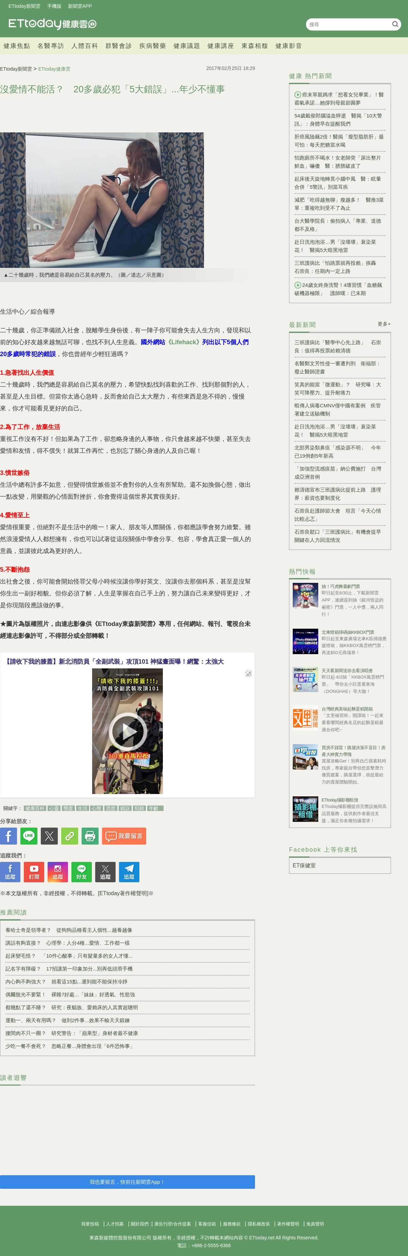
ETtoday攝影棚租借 (340, 799)
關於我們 (140, 1223)
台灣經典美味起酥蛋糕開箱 (347, 709)
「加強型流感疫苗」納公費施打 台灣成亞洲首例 (337, 473)
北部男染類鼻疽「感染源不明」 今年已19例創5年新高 (337, 452)
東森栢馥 (255, 45)
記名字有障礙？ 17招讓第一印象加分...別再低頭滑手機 (69, 969)
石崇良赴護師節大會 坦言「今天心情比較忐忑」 (337, 515)
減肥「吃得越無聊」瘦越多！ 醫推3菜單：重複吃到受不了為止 (339, 204)
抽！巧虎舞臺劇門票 (341, 586)
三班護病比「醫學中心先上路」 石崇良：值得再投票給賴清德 (337, 346)
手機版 (54, 6)
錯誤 (125, 808)
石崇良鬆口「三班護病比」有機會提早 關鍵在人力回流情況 (340, 536)
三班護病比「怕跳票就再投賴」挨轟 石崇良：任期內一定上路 (337, 267)
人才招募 (115, 1223)
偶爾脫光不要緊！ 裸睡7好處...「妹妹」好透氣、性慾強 (70, 994)
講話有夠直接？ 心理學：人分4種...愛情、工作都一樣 (67, 943)
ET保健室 (304, 865)
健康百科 (35, 808)
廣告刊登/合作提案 (172, 1223)
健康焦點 (17, 45)
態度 (68, 808)
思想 (111, 808)
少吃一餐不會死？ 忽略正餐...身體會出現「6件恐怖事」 (70, 1046)
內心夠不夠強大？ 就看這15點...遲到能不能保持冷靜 (66, 981)
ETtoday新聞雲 (24, 6)
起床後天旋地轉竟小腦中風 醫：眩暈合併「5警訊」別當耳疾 (337, 183)
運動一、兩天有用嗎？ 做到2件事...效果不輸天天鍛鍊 (67, 1020)
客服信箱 (207, 1223)
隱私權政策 (259, 1223)
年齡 (153, 808)
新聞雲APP (80, 6)
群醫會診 (119, 45)
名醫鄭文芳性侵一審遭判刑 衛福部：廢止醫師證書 (337, 367)
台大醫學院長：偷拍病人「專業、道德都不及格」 (337, 225)
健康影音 (289, 45)
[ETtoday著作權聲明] (123, 893)
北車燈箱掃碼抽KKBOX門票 (348, 632)
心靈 (54, 808)
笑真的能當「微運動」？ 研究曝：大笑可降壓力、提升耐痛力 (337, 388)
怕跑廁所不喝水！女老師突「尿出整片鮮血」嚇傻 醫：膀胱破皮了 (337, 162)
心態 (96, 808)
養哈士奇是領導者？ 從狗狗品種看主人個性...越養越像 (68, 930)
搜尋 (395, 24)
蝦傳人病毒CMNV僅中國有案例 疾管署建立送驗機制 (337, 410)
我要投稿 (90, 1223)
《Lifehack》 (183, 342)
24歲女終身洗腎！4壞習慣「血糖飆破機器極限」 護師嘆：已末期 (338, 289)
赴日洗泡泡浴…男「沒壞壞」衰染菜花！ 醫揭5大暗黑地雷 (335, 246)
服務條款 (232, 1223)
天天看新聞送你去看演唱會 (347, 670)
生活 (82, 808)
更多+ (384, 324)
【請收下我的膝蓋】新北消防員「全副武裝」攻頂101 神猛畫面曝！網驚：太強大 (114, 661)
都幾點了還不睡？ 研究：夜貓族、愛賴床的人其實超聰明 (71, 1007)
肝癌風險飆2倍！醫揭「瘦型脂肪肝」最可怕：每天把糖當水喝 (339, 141)
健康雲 (52, 24)
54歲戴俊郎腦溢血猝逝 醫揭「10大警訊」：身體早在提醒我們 (338, 120)
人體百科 (85, 45)
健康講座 (221, 45)
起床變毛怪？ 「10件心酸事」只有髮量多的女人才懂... (69, 956)
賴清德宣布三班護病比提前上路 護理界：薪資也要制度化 (337, 494)
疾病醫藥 (153, 45)
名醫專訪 (51, 45)
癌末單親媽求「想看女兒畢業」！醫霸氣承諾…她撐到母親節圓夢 (339, 98)
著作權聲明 (288, 1223)
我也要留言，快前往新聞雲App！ (127, 1182)
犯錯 (139, 808)
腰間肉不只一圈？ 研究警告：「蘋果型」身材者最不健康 (71, 1033)
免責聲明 (315, 1223)
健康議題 (187, 45)
